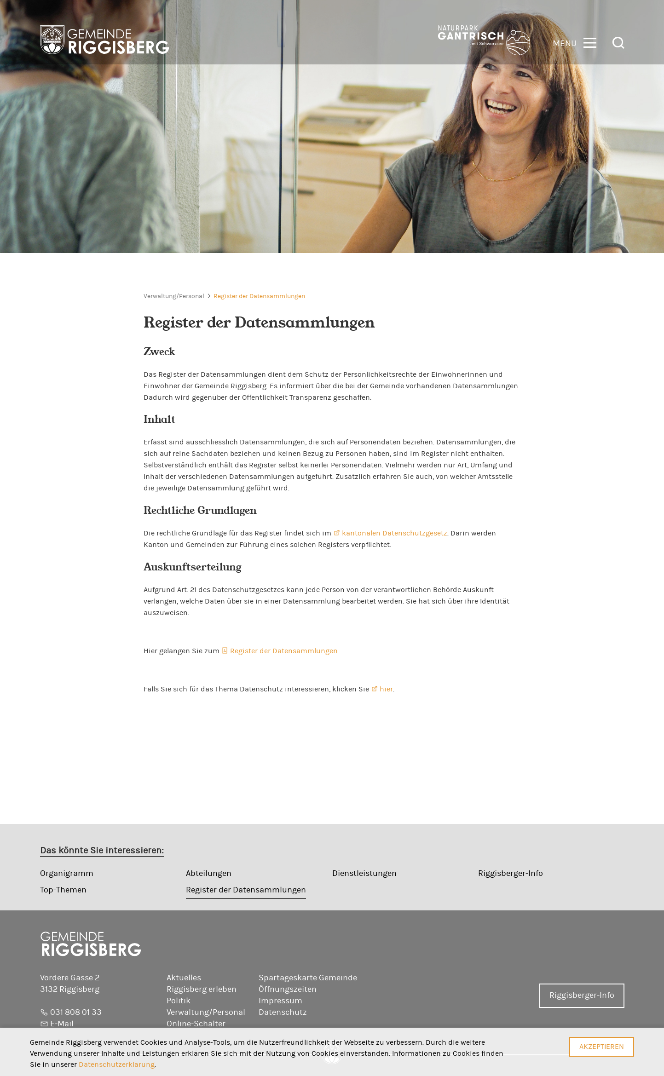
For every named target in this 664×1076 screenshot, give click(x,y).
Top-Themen (63, 890)
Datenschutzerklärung (117, 1064)
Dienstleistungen (364, 873)
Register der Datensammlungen (259, 296)
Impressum (280, 1001)
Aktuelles (184, 978)
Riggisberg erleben (202, 989)
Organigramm (66, 873)
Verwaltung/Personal (174, 296)
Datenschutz (283, 1012)
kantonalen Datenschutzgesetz (394, 533)
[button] (574, 42)
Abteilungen (208, 873)
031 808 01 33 (76, 1012)
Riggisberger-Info (510, 873)
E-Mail (62, 1024)
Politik (179, 1001)
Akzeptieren (601, 1046)
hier (386, 689)
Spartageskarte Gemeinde (308, 978)
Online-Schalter (196, 1024)
